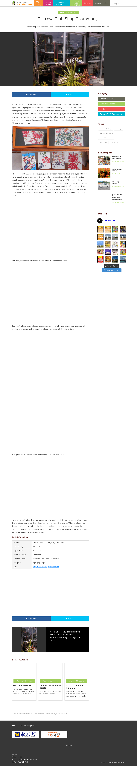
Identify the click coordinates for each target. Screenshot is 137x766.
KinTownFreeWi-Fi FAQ (20, 762)
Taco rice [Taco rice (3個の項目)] (114, 142)
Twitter (70, 95)
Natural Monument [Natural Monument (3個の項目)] (106, 138)
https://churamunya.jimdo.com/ (46, 567)
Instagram (29, 726)
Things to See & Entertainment (111, 114)
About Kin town (38, 3)
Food (102, 109)
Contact (15, 754)
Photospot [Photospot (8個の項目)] (103, 142)
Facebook (31, 95)
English (116, 3)
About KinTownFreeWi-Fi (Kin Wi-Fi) (24, 759)
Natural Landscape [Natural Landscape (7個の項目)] (106, 133)
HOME (14, 714)
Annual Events (48, 3)
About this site (17, 757)
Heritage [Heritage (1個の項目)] (118, 129)
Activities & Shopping (108, 104)
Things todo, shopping (76, 3)
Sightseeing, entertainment (61, 3)
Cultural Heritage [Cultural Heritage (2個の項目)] (105, 129)
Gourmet (87, 3)
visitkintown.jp (22, 3)
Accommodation (101, 3)
